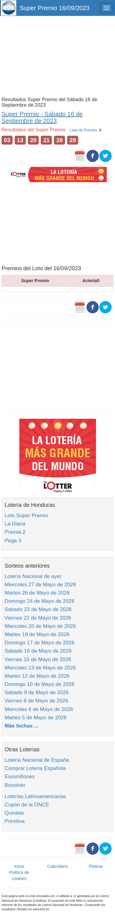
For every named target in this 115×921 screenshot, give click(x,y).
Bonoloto (15, 785)
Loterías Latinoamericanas (35, 796)
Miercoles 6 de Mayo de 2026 (39, 709)
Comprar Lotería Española (35, 768)
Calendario (57, 866)
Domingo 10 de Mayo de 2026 (40, 684)
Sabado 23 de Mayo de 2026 (38, 609)
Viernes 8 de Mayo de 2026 (36, 701)
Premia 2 (15, 532)
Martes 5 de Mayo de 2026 (36, 717)
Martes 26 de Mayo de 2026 (37, 593)
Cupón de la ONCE (27, 805)
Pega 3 (13, 540)
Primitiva (15, 821)
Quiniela (14, 813)
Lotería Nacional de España (37, 760)
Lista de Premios (86, 130)
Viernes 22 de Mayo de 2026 (38, 618)
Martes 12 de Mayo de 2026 (37, 676)
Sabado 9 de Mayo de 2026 (37, 692)
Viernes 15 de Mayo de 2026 (38, 659)
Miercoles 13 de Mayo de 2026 (40, 668)
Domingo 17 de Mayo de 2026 (40, 643)
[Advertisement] (57, 55)
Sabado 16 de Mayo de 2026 (38, 651)
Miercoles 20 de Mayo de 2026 (40, 626)
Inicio (19, 866)
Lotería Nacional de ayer (33, 576)
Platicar (96, 866)
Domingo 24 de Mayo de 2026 (40, 601)
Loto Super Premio (26, 515)
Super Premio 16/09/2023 (55, 8)
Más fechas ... (22, 726)
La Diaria (15, 524)
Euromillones (20, 776)
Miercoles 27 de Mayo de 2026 (40, 585)
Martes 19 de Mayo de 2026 (37, 634)
